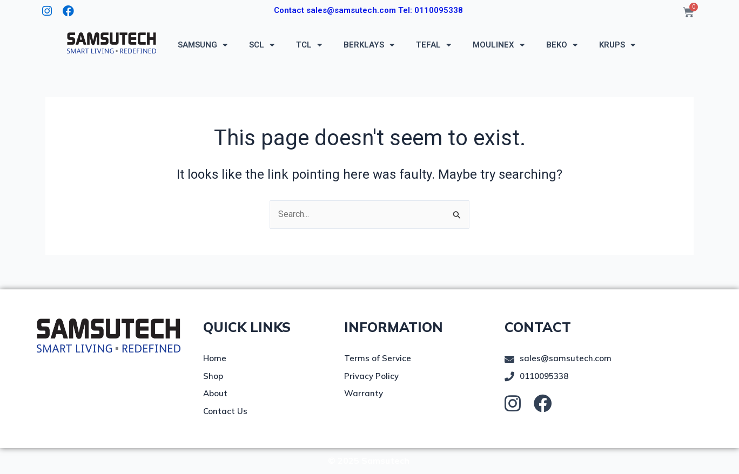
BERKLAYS (369, 45)
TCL (309, 45)
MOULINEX (499, 45)
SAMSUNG (202, 45)
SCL (261, 45)
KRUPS (617, 45)
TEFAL (433, 45)
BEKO (561, 45)
